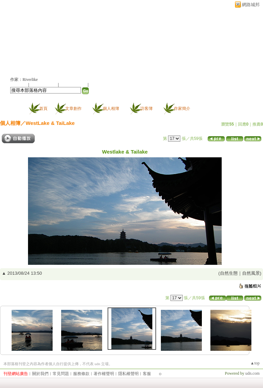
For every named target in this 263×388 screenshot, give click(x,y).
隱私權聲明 (128, 373)
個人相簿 (111, 108)
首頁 (43, 108)
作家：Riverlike (24, 79)
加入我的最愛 (73, 84)
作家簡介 (182, 108)
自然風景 (251, 273)
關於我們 (40, 373)
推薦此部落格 (44, 84)
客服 (147, 373)
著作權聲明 (104, 373)
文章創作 (73, 108)
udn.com (252, 373)
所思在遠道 (31, 39)
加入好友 (18, 84)
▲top (255, 363)
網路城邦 (251, 4)
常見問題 (61, 373)
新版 (78, 39)
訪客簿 (146, 108)
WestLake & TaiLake (50, 123)
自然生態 (229, 273)
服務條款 (81, 373)
